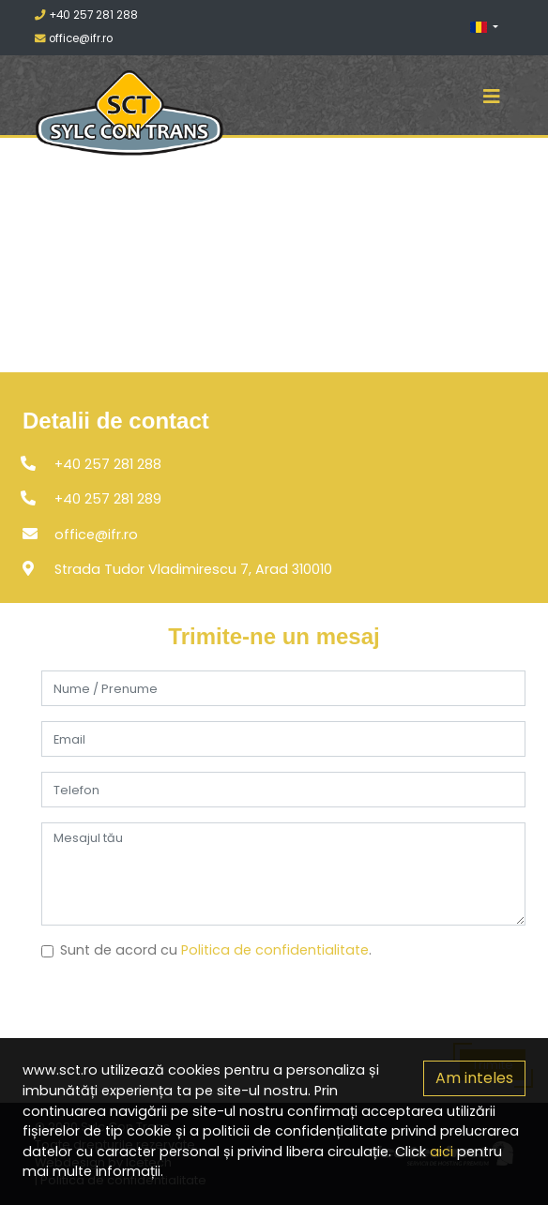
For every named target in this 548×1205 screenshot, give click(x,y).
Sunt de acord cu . (216, 950)
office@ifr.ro (74, 38)
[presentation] (184, 1012)
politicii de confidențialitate (295, 1131)
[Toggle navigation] (491, 97)
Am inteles (474, 1078)
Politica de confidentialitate (275, 950)
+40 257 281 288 (86, 15)
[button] (488, 27)
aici (441, 1151)
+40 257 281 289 (107, 499)
